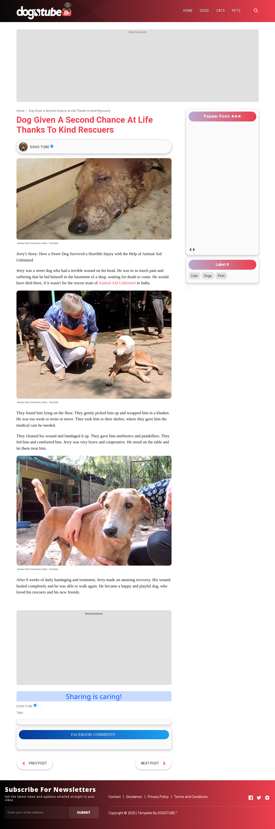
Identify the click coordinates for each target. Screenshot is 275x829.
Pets (221, 276)
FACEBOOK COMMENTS (93, 734)
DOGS (204, 11)
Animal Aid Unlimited (117, 283)
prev (190, 249)
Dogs (208, 276)
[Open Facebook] (251, 798)
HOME (188, 11)
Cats (194, 276)
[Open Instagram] (267, 798)
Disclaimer (134, 797)
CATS (220, 11)
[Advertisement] (137, 68)
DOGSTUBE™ (167, 813)
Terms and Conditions (191, 797)
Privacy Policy (158, 797)
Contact (115, 797)
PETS (236, 11)
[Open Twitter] (259, 798)
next (194, 249)
